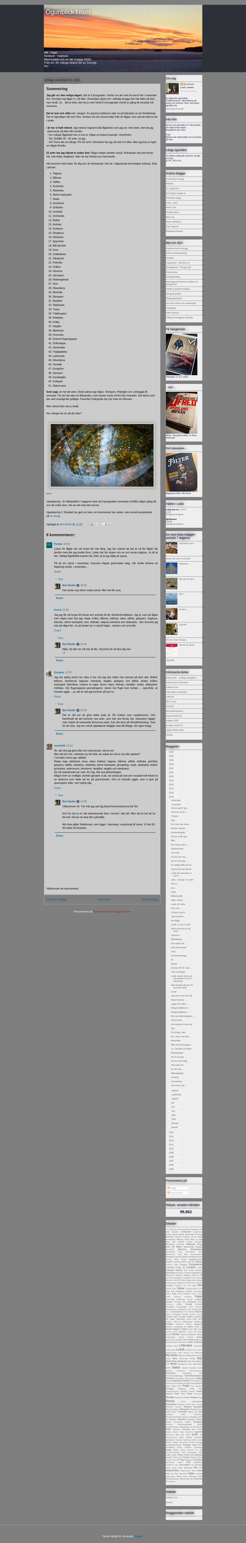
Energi (199, 1280)
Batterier (181, 1242)
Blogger (138, 1536)
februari (175, 1123)
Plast (173, 1386)
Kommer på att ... (179, 812)
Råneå (169, 521)
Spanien (198, 1432)
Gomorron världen (174, 1304)
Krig (196, 1339)
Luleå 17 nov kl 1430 (180, 924)
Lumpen (199, 1350)
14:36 (83, 801)
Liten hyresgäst (178, 972)
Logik (168, 1350)
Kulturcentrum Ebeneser (177, 682)
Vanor (168, 1468)
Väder (191, 1473)
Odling (199, 1378)
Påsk (183, 1394)
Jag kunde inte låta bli (181, 869)
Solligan (169, 1432)
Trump (186, 1457)
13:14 (69, 745)
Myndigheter (182, 1364)
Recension (198, 1394)
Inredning (198, 1322)
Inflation (169, 1322)
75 (174, 1497)
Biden (168, 1247)
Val (192, 1465)
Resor (170, 1401)
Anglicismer (197, 1232)
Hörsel (188, 1319)
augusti (175, 1098)
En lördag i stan (178, 1032)
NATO (168, 1368)
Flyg (167, 1291)
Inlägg (172, 1188)
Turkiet (174, 1460)
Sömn (179, 1447)
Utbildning (198, 1462)
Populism (198, 1386)
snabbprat (176, 1429)
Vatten (180, 1468)
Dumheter (177, 1278)
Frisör (200, 1294)
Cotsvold (170, 1267)
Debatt (191, 1270)
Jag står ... (184, 624)
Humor (192, 1314)
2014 (171, 1132)
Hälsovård (180, 1319)
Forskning (198, 1291)
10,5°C (183, 509)
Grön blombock (195, 1307)
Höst (195, 1319)
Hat (185, 1312)
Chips (176, 1265)
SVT (200, 1445)
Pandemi (180, 1383)
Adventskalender (184, 1229)
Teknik (176, 1450)
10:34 (83, 710)
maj (173, 1111)
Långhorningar (171, 1353)
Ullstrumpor (170, 1462)
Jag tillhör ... (171, 660)
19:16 (67, 544)
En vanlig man (172, 188)
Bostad (178, 1257)
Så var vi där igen (179, 836)
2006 (171, 1165)
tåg (182, 1460)
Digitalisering (196, 1273)
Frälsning (177, 1297)
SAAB (168, 1412)
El (179, 1280)
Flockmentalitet (191, 1289)
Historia (198, 1311)
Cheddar (169, 1265)
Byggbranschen (195, 1259)
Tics (196, 1450)
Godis (200, 1302)
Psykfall (183, 1391)
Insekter (169, 1324)
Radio (189, 1393)
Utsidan (169, 735)
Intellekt (189, 1324)
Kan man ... (176, 908)
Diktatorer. (179, 1275)
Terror (182, 1450)
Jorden (190, 1329)
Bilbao (179, 1246)
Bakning (180, 1239)
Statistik (189, 1437)
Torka (183, 1452)
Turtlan (58, 544)
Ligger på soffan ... (179, 1004)
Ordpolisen (177, 1380)
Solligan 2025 (172, 720)
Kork (185, 1339)
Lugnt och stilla (178, 904)
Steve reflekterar (173, 221)
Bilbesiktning (189, 1247)
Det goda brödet (173, 294)
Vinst (193, 1471)
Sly (191, 1427)
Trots (180, 1457)
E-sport (193, 1278)
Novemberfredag (179, 955)
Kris (200, 1340)
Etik (186, 1283)
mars (174, 1119)
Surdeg (175, 1442)
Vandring (198, 1465)
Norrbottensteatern (174, 711)
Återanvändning (172, 1479)
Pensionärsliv (196, 1383)
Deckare (198, 1270)
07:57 (69, 672)
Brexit (200, 1257)
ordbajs (168, 1381)
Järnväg (169, 1332)
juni (173, 1107)
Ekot (175, 1280)
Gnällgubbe (191, 1302)
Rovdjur (199, 1404)
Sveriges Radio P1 (174, 725)
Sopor (175, 1432)
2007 (171, 1161)
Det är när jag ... (178, 1057)
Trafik (168, 1455)
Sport (188, 1434)
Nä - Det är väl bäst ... (181, 1036)
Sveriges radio (190, 1445)
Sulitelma (194, 1440)
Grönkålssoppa (171, 1309)
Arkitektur (170, 1237)
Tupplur (199, 1457)
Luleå (168, 512)
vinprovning (172, 1470)
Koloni (181, 1337)
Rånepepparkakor (174, 298)
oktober (175, 1090)
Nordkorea (181, 1371)
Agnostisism (195, 1229)
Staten (181, 1437)
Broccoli (169, 1259)
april (173, 1115)
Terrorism (190, 1450)
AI (201, 1229)
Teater (169, 1450)
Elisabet (169, 183)
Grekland (198, 1304)
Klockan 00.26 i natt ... (181, 968)
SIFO (200, 1417)
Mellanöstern (191, 1355)
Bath (174, 1242)
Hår (167, 1319)
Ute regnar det (177, 943)
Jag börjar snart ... (187, 543)
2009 (171, 1152)
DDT (185, 1270)
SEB (200, 1412)
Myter (190, 1364)
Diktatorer (170, 1275)
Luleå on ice (190, 1350)
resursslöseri (196, 1401)
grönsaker (182, 1309)
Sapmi (190, 1412)
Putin (176, 1393)
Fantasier (178, 1286)
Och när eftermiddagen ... (183, 1016)
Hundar (199, 1314)
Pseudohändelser (172, 1391)
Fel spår (192, 1285)
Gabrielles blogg (173, 198)
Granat (188, 1304)
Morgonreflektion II (179, 1008)
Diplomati (195, 1275)
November (176, 1040)
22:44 (83, 644)
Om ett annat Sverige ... (177, 640)
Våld (168, 1474)
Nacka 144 (171, 207)
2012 (171, 1140)
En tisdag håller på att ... (182, 865)
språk (195, 1434)
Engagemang (171, 1283)
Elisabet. (59, 672)
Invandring (178, 1327)
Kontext (179, 1340)
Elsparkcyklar (191, 1280)
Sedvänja (169, 1414)
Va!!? (181, 594)
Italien (185, 1329)
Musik (173, 1363)
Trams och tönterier (193, 1455)
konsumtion (171, 1340)
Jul (195, 1329)
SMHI (168, 1429)
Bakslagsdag (177, 1053)
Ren (200, 1397)
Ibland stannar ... (179, 1000)
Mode (174, 1361)
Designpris (180, 1273)
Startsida (104, 899)
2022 (171, 768)
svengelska (183, 1442)
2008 (171, 1157)
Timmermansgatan (173, 1452)
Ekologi (199, 1278)
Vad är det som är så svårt (178, 558)
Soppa (182, 1432)
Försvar (190, 1299)
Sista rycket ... (177, 1020)
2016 (171, 793)
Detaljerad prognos (175, 514)
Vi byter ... (175, 816)
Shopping (193, 1417)
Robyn (188, 1404)
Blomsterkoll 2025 (174, 1254)
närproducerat (190, 1378)
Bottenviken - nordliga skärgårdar (181, 678)
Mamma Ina (188, 1353)
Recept (170, 1397)
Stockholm (170, 1440)
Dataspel (170, 1270)
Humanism (176, 1314)
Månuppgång (177, 1073)
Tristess (175, 1457)
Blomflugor (170, 1249)
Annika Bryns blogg (175, 179)
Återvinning (184, 1479)
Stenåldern (198, 1437)
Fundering (188, 1297)
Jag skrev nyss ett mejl (181, 995)
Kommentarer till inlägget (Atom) (112, 911)
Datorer (179, 1270)
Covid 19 (180, 1267)
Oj (172, 959)
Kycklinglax (171, 308)
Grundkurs (170, 1307)
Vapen (174, 1468)
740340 (169, 1497)
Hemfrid (191, 1312)
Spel (177, 1434)
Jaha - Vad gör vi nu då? (182, 880)
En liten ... (183, 609)
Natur (176, 1367)
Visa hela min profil (175, 109)
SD (196, 1412)
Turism (168, 1460)
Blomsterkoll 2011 (174, 1252)
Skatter (199, 1419)
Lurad (173, 991)
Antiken (168, 1234)
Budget (183, 1259)
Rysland (187, 1407)
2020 (171, 776)
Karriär (190, 1332)
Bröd (176, 1259)
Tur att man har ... (179, 857)
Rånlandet (184, 1409)
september (176, 1094)
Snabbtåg (186, 1429)
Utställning (170, 1465)
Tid (201, 1450)
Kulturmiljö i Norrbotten (176, 692)
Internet (169, 1327)
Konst (199, 1337)
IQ (185, 1327)
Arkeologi (198, 1234)
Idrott (200, 1319)
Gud (189, 1309)
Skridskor (169, 1424)
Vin (195, 1467)
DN (201, 1275)
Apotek (175, 1234)
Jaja (173, 820)
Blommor (182, 1249)
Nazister (185, 1368)
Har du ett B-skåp (179, 1061)
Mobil (168, 1361)
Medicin (182, 1355)
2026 (171, 752)
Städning (186, 1440)
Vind (200, 1468)
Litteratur (185, 1345)
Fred (180, 1294)
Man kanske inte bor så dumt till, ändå (182, 986)
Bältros (184, 1262)
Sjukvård (181, 1419)
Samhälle (182, 1411)
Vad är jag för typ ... (180, 808)
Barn (168, 1242)
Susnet (169, 1502)
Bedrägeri (198, 1242)
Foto (174, 1293)
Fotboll (168, 1294)
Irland (190, 1326)
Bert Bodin (69, 585)
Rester (174, 964)
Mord (194, 1361)
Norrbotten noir (192, 1373)
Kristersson (182, 1342)
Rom (193, 1404)
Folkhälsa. (189, 1291)
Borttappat (170, 1257)
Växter (179, 1476)
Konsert (190, 1337)
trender (169, 1457)
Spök (173, 892)
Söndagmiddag (173, 277)
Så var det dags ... (179, 861)
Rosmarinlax (171, 272)
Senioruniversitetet (173, 1417)
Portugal (170, 1388)
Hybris (175, 1317)
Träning (193, 1457)
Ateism (193, 1237)
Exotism (199, 1283)
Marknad (198, 1353)
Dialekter (187, 1273)
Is (201, 1327)
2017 (171, 788)
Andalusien (186, 1232)
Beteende (190, 1244)
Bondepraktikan (196, 1254)
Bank (187, 1239)
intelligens (198, 1324)
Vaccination (184, 1465)
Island (168, 1329)
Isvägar (175, 1329)
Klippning (183, 1334)
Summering (176, 1081)
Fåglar (198, 1296)
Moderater (182, 1361)
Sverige (199, 1442)
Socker (199, 1429)
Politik (185, 1385)
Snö (193, 1429)
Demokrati (170, 1273)
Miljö (199, 1358)
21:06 (65, 610)
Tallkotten (188, 1447)
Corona (183, 1264)
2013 (171, 1136)
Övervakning (170, 1481)
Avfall (200, 1237)
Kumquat (198, 1342)
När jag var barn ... (187, 579)
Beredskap (170, 1244)
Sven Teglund (172, 226)
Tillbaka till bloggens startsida (179, 317)
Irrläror (196, 1327)
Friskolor (186, 1294)
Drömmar (169, 1278)
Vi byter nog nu (178, 912)
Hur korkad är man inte (181, 1024)
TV (179, 1460)
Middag (192, 1359)
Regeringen (178, 1397)
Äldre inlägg (150, 899)
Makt (180, 1353)
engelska (180, 1283)
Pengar (187, 1383)
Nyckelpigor (179, 1378)
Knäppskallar (171, 1337)
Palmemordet (171, 1383)
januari (174, 1127)
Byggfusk (170, 1262)
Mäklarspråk (176, 896)
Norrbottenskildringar (174, 1376)
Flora (200, 1289)
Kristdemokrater (172, 1342)
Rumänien (169, 1407)
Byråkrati (177, 1262)
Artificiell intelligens (182, 1237)
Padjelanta (198, 1381)
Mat (168, 1355)
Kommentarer (175, 1193)
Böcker (199, 1261)
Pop (192, 1386)
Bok (186, 1254)
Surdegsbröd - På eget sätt (178, 267)
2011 (171, 1144)
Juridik (199, 1329)
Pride (192, 1389)
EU (189, 1283)
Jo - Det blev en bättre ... (182, 1049)
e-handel (186, 1278)
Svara (57, 571)
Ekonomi (169, 1280)
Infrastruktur (187, 1322)
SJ (167, 1419)
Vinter (199, 1470)
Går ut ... (175, 884)
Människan (197, 1364)
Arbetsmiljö (189, 1234)
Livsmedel (198, 1346)
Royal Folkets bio (174, 716)
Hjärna (168, 1314)
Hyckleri (182, 1317)
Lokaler (173, 1350)
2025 (171, 756)
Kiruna (168, 1334)
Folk (172, 1291)
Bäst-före (191, 1262)
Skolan (188, 1422)
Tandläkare (198, 1447)
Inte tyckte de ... (178, 1065)
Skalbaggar (191, 1419)
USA (188, 1462)
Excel (193, 1283)
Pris (200, 1389)
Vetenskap (188, 1468)
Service (185, 1417)
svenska (191, 1442)
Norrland (170, 1378)
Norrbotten (171, 1373)
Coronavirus (195, 1264)
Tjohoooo (175, 935)
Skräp (199, 1424)
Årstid (200, 1476)
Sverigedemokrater (174, 1445)
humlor (185, 1314)
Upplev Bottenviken (175, 730)
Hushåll (169, 1317)
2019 (171, 780)
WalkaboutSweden (174, 231)
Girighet (169, 1302)
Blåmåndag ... (177, 939)
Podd (179, 1386)
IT (180, 1329)
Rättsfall (193, 1409)
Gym (167, 1312)
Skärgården (184, 1427)
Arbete (181, 1234)
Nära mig (170, 217)
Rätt (173, 840)
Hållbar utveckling (194, 1317)
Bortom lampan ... (179, 828)
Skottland (197, 1422)
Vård (176, 1474)
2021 (171, 772)
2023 (171, 764)
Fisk (174, 1288)
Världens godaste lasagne (178, 289)
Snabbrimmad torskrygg (177, 248)
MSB (168, 1364)
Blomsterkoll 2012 (194, 1252)
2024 (171, 760)
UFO (192, 1460)
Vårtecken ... (185, 564)
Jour (173, 888)
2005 (171, 1169)
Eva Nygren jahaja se (176, 193)
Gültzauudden (197, 1309)
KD (195, 1332)
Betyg (199, 1244)
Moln (189, 1361)
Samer (174, 1412)
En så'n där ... (177, 1069)
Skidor (168, 1422)
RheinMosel (171, 1404)
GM (183, 1302)
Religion (194, 1397)
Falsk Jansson (172, 312)
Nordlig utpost (172, 212)
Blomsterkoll (196, 1249)
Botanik (185, 1257)
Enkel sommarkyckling (176, 253)
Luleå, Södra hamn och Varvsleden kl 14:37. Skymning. (182, 978)
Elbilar (183, 1280)
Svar (60, 579)
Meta (174, 1358)
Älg (191, 1479)
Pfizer (168, 1386)
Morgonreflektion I (179, 1012)
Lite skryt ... (176, 853)
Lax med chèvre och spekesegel (181, 303)
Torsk (200, 1452)
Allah (168, 1232)
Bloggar (199, 1247)
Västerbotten (170, 1476)
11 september (172, 1229)
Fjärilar (181, 1288)
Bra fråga (175, 920)
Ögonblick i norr (67, 11)
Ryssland (197, 1407)
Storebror (178, 1440)
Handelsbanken (176, 1312)
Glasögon (177, 1302)
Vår (172, 1474)
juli (173, 1103)
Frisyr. (194, 1294)
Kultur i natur (172, 202)
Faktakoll (169, 1285)
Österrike (198, 1479)
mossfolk (59, 745)
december (176, 800)
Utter (176, 1465)
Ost (192, 1381)
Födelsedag (170, 1299)
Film (199, 1285)
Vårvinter (183, 1474)
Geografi (198, 1299)
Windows (193, 1476)
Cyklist (199, 1267)
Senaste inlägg (56, 899)
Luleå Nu (170, 697)
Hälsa (172, 1319)
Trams (180, 1455)
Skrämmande (177, 848)
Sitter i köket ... (178, 900)
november (176, 804)
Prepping (182, 1389)
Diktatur (187, 1275)
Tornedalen (191, 1452)
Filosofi (168, 1289)
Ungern (180, 1462)
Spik (182, 1435)
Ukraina (198, 1460)
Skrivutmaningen (185, 1424)
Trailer (173, 1455)
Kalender (182, 1332)
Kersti (57, 610)
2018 (171, 784)
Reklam (187, 1397)
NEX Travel (171, 701)
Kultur (190, 1342)
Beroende (180, 1244)
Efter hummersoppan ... (182, 1045)
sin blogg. (55, 516)
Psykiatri (192, 1391)
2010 (171, 1148)
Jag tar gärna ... (178, 916)
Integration (180, 1324)
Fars (185, 1286)
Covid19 (190, 1267)
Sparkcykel (170, 1435)
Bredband (193, 1257)
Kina (200, 1332)
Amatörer (175, 1232)
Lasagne (169, 1346)
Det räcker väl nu (179, 844)
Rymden (179, 1407)
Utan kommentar (178, 947)
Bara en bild (196, 1239)
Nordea (169, 1371)
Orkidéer (186, 1380)
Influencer (177, 1322)
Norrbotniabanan (196, 1371)
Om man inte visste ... (181, 824)
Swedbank (170, 1447)
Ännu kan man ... (179, 1085)
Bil (173, 1246)
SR (201, 1435)
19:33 (83, 585)
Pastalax (170, 258)
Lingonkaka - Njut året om (178, 262)
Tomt (173, 951)
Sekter (183, 1414)
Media (174, 1355)
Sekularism (198, 1414)
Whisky (185, 1476)
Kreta (191, 1339)
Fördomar (181, 1299)
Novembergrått (178, 832)
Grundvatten (182, 1307)
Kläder (199, 1334)
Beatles (190, 1242)
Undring (174, 1077)
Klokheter (192, 1334)
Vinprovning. (185, 1471)
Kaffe (175, 1332)
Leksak (175, 1346)
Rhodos (181, 1404)
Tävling (187, 1460)
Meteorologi (183, 1359)
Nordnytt (170, 706)
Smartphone (197, 1427)
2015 (171, 797)
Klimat (175, 1334)
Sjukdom (172, 1419)
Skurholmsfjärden (172, 1427)
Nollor (200, 1368)
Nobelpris (193, 1368)
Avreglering (170, 1239)
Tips (173, 1028)
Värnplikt (199, 1474)
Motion (199, 1361)
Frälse (168, 1297)
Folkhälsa (180, 1291)
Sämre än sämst (186, 645)
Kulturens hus (172, 687)
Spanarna (189, 1432)
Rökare (199, 1409)
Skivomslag (178, 1422)
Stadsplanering (171, 1437)
